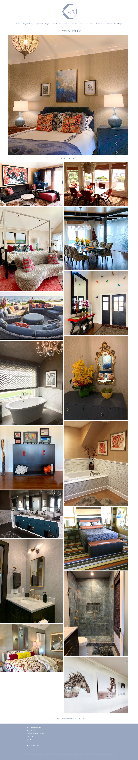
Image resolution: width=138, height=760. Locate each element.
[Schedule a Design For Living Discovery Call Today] (70, 718)
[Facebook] (30, 740)
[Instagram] (28, 740)
